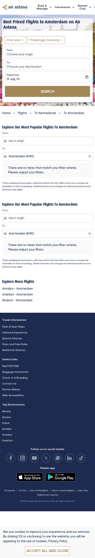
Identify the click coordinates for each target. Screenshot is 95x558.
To (8, 62)
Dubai (5, 423)
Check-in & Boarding (15, 377)
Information (65, 7)
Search (47, 91)
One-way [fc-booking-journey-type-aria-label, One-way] (13, 40)
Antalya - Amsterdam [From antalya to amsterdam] (17, 288)
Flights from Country (47, 495)
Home (6, 113)
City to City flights (39, 490)
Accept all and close (47, 551)
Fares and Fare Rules (15, 344)
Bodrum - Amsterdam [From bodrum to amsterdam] (17, 300)
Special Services (12, 338)
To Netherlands (45, 113)
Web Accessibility (13, 395)
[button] (46, 40)
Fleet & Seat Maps (13, 326)
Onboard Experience (14, 332)
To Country (9, 490)
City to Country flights (63, 490)
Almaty (6, 411)
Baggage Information (15, 371)
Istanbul (7, 434)
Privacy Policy (57, 541)
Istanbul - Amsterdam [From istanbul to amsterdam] (17, 294)
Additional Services (13, 350)
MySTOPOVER (10, 366)
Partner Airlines (11, 389)
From (10, 50)
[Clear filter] (89, 156)
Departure (13, 74)
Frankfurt (7, 440)
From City (83, 490)
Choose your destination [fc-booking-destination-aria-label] (24, 66)
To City (22, 490)
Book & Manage (45, 7)
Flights (22, 113)
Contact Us (9, 383)
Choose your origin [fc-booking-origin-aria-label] (20, 54)
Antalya (7, 428)
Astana (6, 417)
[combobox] (50, 140)
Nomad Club (85, 7)
